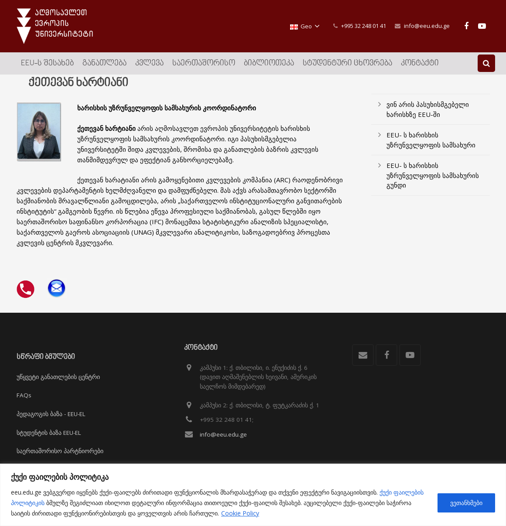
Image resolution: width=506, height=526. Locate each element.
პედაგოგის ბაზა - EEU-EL (51, 414)
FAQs (24, 396)
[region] (253, 495)
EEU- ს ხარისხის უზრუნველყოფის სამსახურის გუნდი (432, 182)
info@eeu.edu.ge (427, 26)
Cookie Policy (240, 513)
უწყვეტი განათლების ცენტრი (58, 377)
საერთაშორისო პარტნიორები (60, 451)
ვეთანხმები (466, 503)
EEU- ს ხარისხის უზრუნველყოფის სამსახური (430, 147)
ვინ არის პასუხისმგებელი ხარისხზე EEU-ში (427, 116)
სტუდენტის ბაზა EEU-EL (49, 433)
